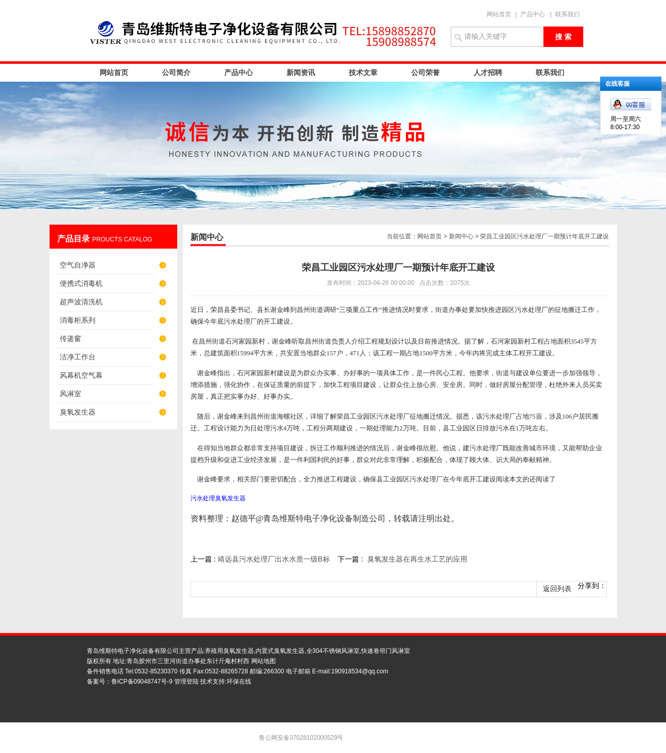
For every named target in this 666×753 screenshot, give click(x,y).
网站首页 (499, 14)
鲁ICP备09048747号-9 (142, 681)
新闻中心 (461, 236)
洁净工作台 (78, 357)
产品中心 (532, 14)
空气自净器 (78, 265)
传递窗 (70, 338)
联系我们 (567, 14)
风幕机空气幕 (81, 375)
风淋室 (70, 394)
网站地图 (263, 661)
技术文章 (363, 72)
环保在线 (239, 681)
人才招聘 (487, 72)
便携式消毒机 (81, 283)
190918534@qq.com (359, 671)
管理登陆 (186, 681)
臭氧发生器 (78, 412)
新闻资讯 (301, 72)
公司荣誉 (425, 72)
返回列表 (557, 589)
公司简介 (176, 72)
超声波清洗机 (81, 302)
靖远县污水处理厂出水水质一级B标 (273, 559)
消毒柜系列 (78, 320)
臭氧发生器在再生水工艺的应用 (417, 559)
